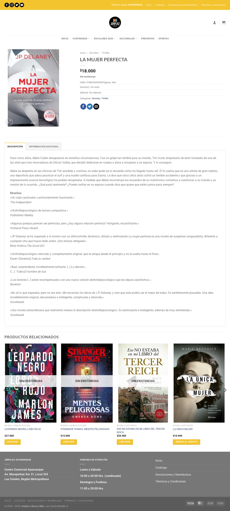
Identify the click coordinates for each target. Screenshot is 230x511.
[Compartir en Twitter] (90, 106)
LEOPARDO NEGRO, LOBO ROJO (22, 429)
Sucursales (128, 38)
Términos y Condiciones (213, 5)
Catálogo (159, 5)
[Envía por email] (96, 106)
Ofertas (163, 38)
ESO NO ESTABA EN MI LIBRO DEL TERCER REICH (141, 430)
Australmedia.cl (59, 506)
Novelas (93, 52)
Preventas (147, 38)
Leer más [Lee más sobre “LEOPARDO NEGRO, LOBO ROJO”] (12, 442)
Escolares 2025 (105, 38)
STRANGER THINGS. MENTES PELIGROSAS (85, 429)
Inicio (148, 5)
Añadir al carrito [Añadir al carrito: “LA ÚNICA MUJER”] (186, 442)
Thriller (106, 52)
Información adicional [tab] (44, 146)
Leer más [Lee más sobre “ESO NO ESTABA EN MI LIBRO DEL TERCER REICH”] (124, 442)
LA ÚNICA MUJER (183, 429)
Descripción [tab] (15, 146)
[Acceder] (214, 22)
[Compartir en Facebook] (83, 106)
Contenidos (81, 38)
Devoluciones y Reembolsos (183, 5)
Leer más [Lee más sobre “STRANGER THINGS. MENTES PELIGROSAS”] (68, 442)
